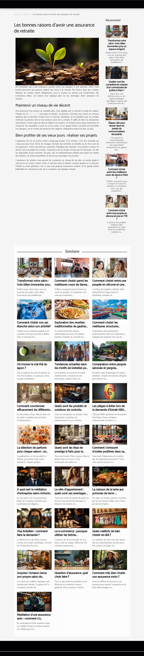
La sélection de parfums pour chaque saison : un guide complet (32, 451)
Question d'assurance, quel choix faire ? (71, 575)
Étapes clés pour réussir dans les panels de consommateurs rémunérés (116, 128)
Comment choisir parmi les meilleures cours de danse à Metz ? (117, 173)
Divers (27, 14)
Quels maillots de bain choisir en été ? (106, 533)
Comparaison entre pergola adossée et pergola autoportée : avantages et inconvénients (109, 370)
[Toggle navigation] (7, 4)
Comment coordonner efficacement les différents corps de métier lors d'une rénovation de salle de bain (33, 412)
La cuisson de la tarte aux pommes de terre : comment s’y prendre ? (108, 493)
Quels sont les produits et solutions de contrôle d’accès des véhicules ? (71, 410)
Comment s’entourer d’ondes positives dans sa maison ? (108, 451)
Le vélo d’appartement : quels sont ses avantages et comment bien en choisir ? (72, 493)
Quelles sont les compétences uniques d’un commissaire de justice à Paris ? (117, 86)
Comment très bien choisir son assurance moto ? (108, 575)
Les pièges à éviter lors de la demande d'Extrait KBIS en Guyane (108, 410)
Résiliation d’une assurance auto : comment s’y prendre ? (33, 618)
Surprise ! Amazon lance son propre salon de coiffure (32, 577)
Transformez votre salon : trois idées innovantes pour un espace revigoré (116, 45)
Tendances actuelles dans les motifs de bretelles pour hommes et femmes (72, 368)
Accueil (17, 14)
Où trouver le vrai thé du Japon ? (32, 366)
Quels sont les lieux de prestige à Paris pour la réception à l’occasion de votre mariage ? (70, 453)
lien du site (34, 113)
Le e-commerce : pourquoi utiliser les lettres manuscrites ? (71, 535)
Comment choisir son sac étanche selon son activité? (34, 324)
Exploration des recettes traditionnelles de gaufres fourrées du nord (70, 326)
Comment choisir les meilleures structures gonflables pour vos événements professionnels (109, 328)
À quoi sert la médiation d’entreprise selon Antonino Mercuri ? (34, 493)
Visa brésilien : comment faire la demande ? (32, 533)
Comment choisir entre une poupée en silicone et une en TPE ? (117, 215)
